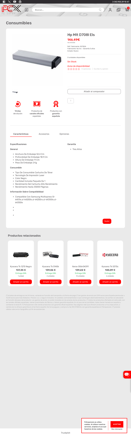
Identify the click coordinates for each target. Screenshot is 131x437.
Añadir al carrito (21, 282)
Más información (116, 429)
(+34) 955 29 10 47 (120, 2)
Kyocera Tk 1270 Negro (21, 266)
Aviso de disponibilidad (78, 66)
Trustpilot (65, 433)
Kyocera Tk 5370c (110, 266)
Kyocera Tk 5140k (50, 266)
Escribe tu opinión (101, 69)
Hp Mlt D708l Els (75, 307)
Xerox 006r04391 (80, 266)
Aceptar (117, 424)
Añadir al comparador (94, 91)
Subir (107, 221)
